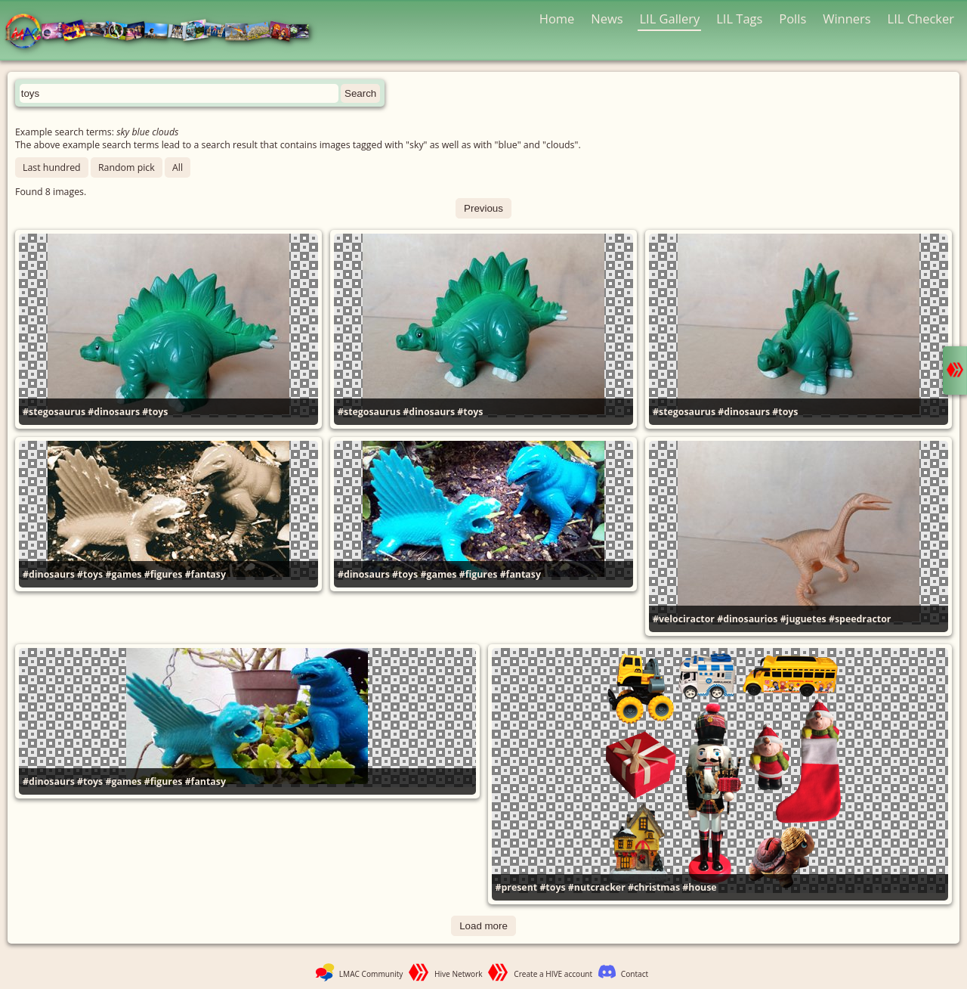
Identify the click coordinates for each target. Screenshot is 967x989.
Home (557, 18)
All (177, 167)
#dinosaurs (114, 411)
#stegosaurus (54, 411)
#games (123, 574)
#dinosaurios (747, 618)
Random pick (126, 167)
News (607, 18)
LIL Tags (739, 18)
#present (517, 887)
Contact (634, 974)
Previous (483, 208)
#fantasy (205, 574)
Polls (792, 18)
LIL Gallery (669, 18)
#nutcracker (597, 887)
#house (699, 887)
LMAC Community (371, 974)
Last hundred (52, 167)
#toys (155, 411)
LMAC (164, 32)
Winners (847, 18)
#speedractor (860, 618)
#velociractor (684, 618)
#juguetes (803, 618)
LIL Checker (921, 18)
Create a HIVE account (553, 974)
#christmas (654, 887)
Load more (483, 926)
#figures (163, 574)
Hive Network (458, 974)
